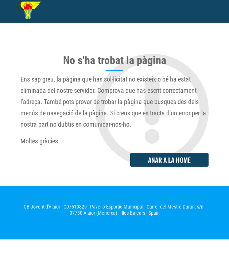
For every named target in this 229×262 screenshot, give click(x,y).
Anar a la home (169, 159)
